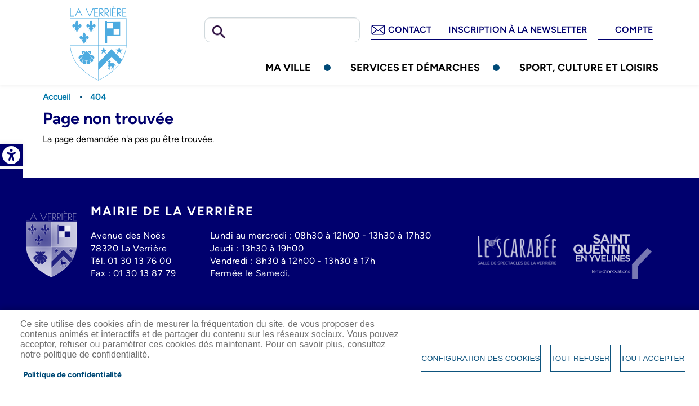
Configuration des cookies (480, 358)
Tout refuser (580, 358)
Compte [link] (634, 29)
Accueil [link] (56, 97)
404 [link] (98, 97)
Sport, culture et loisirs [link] (588, 67)
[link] (11, 155)
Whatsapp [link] (11, 256)
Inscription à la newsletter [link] (517, 29)
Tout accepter (653, 358)
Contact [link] (409, 29)
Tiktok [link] (11, 231)
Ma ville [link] (288, 67)
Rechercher (219, 32)
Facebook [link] (11, 180)
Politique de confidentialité (72, 374)
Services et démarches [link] (415, 67)
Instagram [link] (11, 206)
